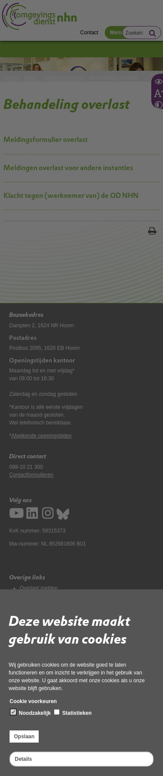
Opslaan (24, 736)
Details (23, 759)
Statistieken (73, 712)
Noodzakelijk (30, 712)
